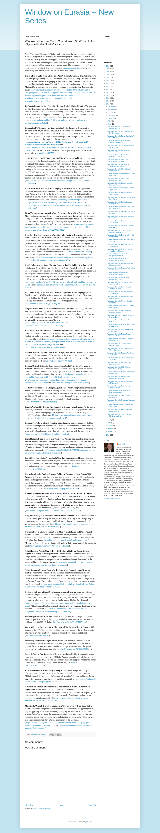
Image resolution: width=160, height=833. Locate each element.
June (110, 124)
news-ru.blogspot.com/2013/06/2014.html (74, 649)
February (111, 428)
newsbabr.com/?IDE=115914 (37, 636)
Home (61, 805)
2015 (108, 98)
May (109, 420)
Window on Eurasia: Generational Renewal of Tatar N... (119, 156)
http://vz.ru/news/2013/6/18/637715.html (69, 622)
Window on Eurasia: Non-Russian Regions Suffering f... (119, 179)
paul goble (122, 444)
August (110, 118)
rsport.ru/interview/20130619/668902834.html (43, 325)
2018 (108, 89)
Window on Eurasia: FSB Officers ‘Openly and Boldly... (119, 368)
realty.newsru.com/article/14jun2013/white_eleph (45, 347)
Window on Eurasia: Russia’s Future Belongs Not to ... (120, 410)
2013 (108, 104)
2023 (108, 75)
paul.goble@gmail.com (72, 68)
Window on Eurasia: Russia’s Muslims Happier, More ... (120, 297)
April (109, 423)
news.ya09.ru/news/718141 (80, 252)
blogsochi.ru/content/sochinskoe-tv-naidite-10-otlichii (47, 434)
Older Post (92, 805)
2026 (108, 66)
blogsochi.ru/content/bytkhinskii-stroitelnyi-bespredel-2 (68, 609)
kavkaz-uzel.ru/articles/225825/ (78, 374)
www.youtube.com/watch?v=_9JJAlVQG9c (42, 304)
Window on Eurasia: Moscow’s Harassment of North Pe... (118, 259)
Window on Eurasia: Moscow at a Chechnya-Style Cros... (119, 391)
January (111, 431)
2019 (108, 86)
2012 (108, 435)
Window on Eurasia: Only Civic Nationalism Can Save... (118, 160)
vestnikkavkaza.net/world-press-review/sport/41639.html (48, 98)
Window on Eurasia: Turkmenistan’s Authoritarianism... (119, 127)
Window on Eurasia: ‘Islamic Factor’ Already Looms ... (119, 344)
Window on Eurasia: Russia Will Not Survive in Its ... (119, 151)
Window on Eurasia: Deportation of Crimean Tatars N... (119, 311)
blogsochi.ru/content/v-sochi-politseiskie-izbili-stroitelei (47, 377)
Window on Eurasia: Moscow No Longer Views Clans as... (121, 349)
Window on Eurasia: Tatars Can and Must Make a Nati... (119, 415)
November (111, 109)
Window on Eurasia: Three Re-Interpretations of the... (118, 255)
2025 (108, 69)
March (110, 425)
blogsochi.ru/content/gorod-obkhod (40, 723)
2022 (108, 78)
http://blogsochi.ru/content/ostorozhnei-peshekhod (49, 546)
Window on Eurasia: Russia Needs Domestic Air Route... (119, 335)
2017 (108, 92)
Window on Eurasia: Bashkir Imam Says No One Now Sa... (121, 207)
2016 (108, 95)
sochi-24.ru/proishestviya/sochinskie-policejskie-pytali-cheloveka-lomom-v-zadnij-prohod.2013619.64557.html (56, 380)
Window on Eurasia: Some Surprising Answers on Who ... (120, 288)
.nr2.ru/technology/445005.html (59, 361)
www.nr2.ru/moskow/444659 (36, 101)
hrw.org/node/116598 (45, 153)
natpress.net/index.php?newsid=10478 (62, 488)
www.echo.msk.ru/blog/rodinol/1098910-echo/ (70, 383)
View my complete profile (112, 498)
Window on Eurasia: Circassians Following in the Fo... (118, 278)
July (109, 121)
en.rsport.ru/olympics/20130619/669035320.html (45, 323)
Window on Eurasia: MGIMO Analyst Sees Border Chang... (120, 250)
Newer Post (29, 805)
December (111, 106)
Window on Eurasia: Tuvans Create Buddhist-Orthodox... (119, 231)
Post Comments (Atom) (42, 809)
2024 (108, 72)
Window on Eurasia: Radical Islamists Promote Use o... (120, 184)
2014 (108, 101)
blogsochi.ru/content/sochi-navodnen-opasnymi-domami (47, 611)
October (111, 112)
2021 (108, 81)
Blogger (89, 822)
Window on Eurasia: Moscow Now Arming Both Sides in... (119, 141)
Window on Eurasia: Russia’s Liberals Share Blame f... (120, 193)
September (112, 115)
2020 (108, 83)
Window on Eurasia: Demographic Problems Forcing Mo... (119, 377)
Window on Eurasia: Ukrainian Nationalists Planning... (118, 273)
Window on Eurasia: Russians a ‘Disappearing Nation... (118, 165)
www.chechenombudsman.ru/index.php (41, 402)
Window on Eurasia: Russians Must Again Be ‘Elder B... (119, 387)
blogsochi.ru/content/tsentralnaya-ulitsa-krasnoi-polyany (65, 540)
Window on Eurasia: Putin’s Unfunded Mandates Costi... (120, 264)
